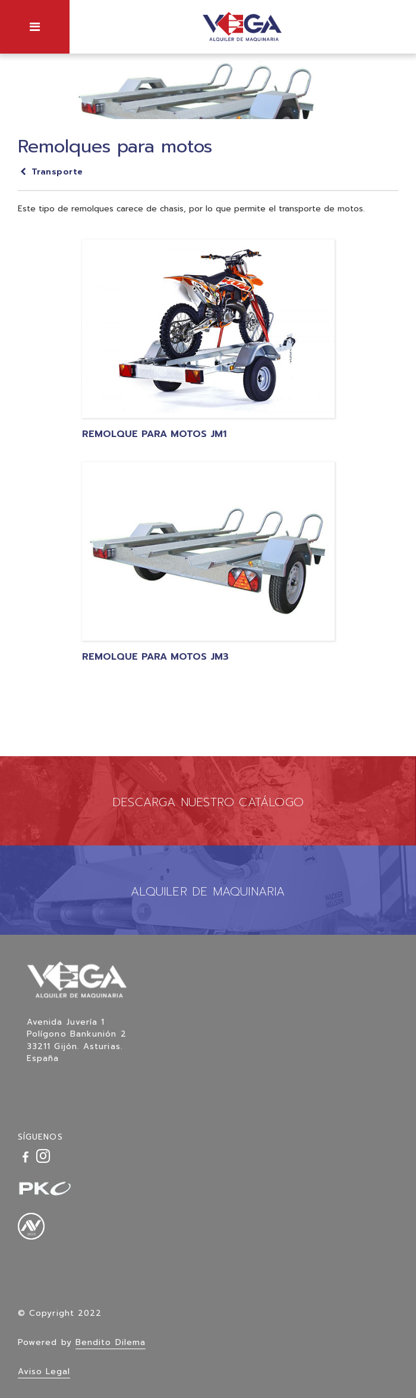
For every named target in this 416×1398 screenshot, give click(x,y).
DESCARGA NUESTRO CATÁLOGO (208, 802)
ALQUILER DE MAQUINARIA (208, 891)
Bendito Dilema (110, 1342)
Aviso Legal (44, 1371)
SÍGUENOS (40, 1137)
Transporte (50, 172)
